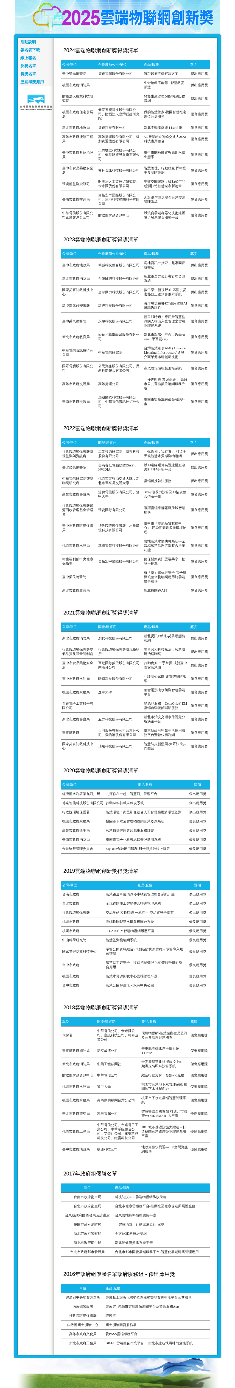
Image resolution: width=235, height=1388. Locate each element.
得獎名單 (28, 74)
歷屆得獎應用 (32, 82)
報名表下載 (30, 50)
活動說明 (28, 42)
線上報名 (28, 58)
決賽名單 (28, 66)
